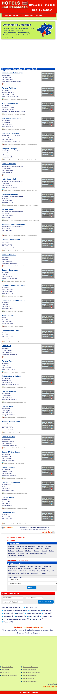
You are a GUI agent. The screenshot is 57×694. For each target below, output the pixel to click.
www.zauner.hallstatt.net (9, 475)
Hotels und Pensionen (11, 15)
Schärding (31, 571)
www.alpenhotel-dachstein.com (11, 142)
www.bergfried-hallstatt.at (9, 399)
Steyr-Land (50, 571)
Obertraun (28, 551)
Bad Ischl (40, 546)
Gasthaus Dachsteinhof (11, 482)
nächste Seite (48, 532)
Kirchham (11, 551)
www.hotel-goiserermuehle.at (10, 233)
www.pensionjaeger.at (8, 369)
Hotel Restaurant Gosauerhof (13, 300)
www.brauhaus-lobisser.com (10, 384)
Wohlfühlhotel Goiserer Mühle (13, 224)
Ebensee (48, 546)
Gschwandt (39, 548)
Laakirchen (19, 551)
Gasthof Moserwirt (9, 164)
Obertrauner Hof (8, 513)
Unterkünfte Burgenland (9, 675)
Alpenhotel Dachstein (10, 133)
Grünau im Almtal (28, 548)
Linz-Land (37, 568)
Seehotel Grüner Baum (11, 452)
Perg (43, 568)
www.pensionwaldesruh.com (10, 96)
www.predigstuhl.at (7, 157)
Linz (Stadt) (27, 568)
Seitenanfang (52, 684)
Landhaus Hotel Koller (10, 331)
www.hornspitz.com (7, 293)
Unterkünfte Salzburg (30, 675)
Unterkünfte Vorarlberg (30, 681)
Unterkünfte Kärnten (29, 669)
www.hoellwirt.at (6, 505)
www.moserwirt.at (7, 172)
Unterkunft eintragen (50, 686)
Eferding (22, 566)
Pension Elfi (6, 346)
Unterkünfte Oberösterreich (31, 672)
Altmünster (11, 546)
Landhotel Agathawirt (10, 194)
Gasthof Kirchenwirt (10, 270)
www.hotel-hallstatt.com (9, 430)
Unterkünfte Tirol (28, 678)
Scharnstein (11, 553)
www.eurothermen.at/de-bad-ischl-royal (13, 111)
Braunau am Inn (12, 566)
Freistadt (30, 566)
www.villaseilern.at (7, 126)
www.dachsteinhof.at (8, 490)
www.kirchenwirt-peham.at (10, 278)
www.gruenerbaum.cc (8, 460)
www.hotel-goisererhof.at (9, 187)
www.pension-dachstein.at (9, 354)
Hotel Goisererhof (9, 179)
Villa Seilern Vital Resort (11, 118)
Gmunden (39, 15)
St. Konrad (21, 553)
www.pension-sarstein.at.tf (10, 445)
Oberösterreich (27, 15)
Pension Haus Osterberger (12, 73)
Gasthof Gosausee (9, 255)
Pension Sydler (8, 209)
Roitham (51, 551)
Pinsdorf (44, 551)
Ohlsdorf (36, 551)
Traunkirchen (12, 555)
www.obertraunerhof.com (9, 521)
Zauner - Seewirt (8, 467)
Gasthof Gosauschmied (11, 240)
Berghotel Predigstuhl (10, 149)
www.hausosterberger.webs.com (11, 81)
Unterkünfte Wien (7, 667)
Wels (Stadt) (34, 573)
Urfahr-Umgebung (13, 573)
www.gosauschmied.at (8, 248)
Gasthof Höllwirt (8, 497)
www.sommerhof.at (7, 323)
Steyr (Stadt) (41, 571)
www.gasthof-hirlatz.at (8, 415)
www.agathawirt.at (7, 202)
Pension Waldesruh (9, 88)
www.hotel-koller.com (8, 339)
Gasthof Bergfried (9, 391)
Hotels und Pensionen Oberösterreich (28, 627)
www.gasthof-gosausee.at (9, 263)
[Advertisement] (28, 53)
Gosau (18, 548)
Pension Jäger (7, 361)
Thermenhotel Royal (10, 103)
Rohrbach (23, 571)
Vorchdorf (21, 555)
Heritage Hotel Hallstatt (11, 422)
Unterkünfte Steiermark (30, 667)
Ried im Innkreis (13, 571)
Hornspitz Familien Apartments (14, 285)
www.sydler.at (6, 217)
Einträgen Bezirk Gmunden (42, 529)
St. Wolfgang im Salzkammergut (36, 553)
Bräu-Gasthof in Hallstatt (11, 376)
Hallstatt (47, 548)
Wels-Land (44, 573)
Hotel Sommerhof (9, 315)
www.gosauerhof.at (7, 308)
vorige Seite (7, 527)
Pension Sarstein (8, 437)
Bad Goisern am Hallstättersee (26, 546)
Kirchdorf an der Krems (15, 568)
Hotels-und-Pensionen (31, 692)
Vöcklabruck (25, 573)
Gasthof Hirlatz (7, 406)
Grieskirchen (47, 566)
